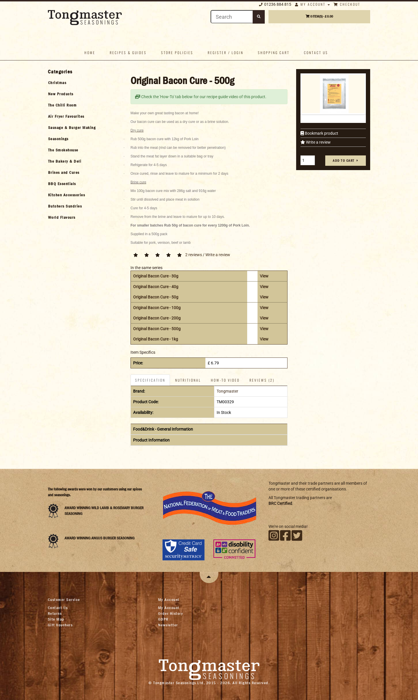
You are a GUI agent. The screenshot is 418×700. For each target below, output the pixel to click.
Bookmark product (321, 133)
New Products (60, 93)
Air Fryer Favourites (66, 116)
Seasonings (58, 138)
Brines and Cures (64, 172)
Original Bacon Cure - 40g (155, 286)
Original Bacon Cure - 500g (157, 328)
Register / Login (225, 52)
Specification (150, 380)
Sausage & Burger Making (72, 127)
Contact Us (58, 607)
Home (89, 52)
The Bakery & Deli (65, 161)
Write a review (318, 142)
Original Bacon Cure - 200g (157, 318)
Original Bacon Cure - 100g (157, 307)
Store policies (177, 52)
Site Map (56, 619)
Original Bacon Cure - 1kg (155, 339)
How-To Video (225, 380)
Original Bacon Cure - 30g (155, 276)
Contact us (316, 52)
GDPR (163, 619)
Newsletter (168, 624)
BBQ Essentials (62, 183)
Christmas (57, 82)
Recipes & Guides (128, 52)
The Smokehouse (63, 150)
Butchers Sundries (65, 206)
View (264, 276)
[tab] (84, 82)
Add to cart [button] (344, 160)
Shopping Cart (274, 52)
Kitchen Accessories (66, 194)
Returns (55, 613)
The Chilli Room (62, 105)
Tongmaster (227, 391)
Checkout (347, 4)
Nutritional (188, 380)
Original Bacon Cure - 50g (155, 297)
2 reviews (193, 254)
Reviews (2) (262, 380)
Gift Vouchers (60, 624)
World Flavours (61, 217)
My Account (312, 4)
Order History (170, 613)
